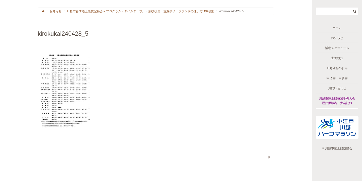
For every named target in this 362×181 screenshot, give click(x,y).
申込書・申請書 (337, 78)
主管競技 (337, 58)
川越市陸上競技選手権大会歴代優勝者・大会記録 (337, 101)
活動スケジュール (337, 48)
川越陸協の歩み (337, 68)
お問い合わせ (337, 88)
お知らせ (337, 38)
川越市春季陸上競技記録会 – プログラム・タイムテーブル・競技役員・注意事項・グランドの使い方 (140, 11)
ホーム (337, 28)
